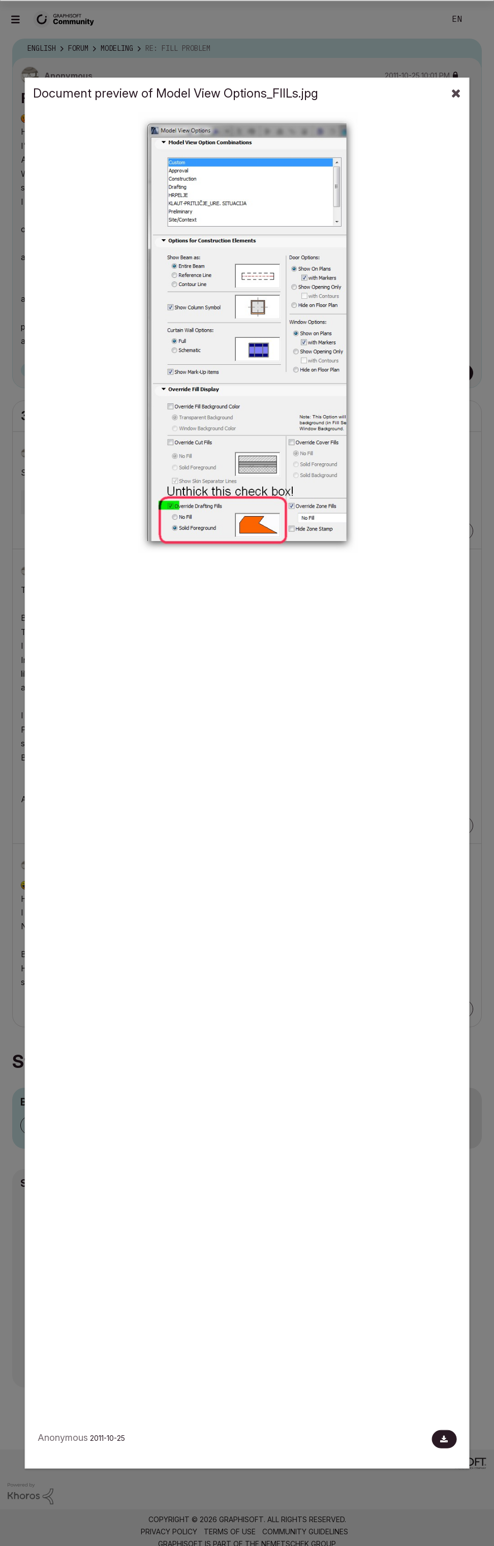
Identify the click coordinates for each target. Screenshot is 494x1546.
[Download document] (443, 1439)
